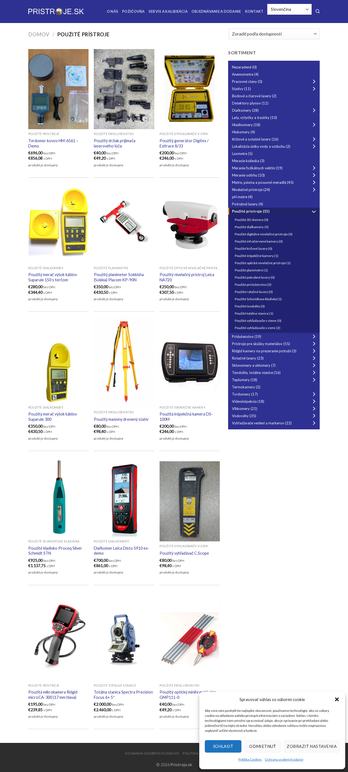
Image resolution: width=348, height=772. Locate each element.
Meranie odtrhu (274, 175)
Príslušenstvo (274, 336)
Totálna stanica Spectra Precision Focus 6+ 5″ (123, 695)
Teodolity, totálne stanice (274, 372)
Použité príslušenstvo (253, 284)
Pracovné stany (274, 81)
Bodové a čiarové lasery (254, 96)
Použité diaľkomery (252, 227)
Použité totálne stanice (254, 313)
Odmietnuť (262, 746)
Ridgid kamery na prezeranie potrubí (274, 351)
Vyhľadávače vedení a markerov (274, 423)
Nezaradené (244, 67)
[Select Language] (289, 9)
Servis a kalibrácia (168, 11)
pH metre (242, 197)
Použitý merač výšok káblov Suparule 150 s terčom (52, 277)
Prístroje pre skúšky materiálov (274, 343)
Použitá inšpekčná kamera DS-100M (186, 417)
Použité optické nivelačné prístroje (263, 263)
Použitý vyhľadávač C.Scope (184, 553)
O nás (112, 11)
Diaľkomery (274, 110)
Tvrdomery (274, 394)
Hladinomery (274, 125)
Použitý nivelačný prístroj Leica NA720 (187, 277)
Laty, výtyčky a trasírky (254, 117)
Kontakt (254, 11)
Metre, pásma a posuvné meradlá (274, 182)
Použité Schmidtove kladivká (258, 299)
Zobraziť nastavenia (312, 746)
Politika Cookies (250, 759)
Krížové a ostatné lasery (274, 139)
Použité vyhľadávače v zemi (257, 328)
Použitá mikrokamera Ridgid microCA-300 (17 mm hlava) (52, 695)
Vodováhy (274, 416)
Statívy (274, 88)
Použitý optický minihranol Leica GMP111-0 (188, 695)
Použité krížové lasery (253, 248)
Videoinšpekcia (274, 401)
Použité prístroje (274, 211)
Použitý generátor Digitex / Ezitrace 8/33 (184, 143)
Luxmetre (242, 153)
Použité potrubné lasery (255, 277)
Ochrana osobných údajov (284, 759)
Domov (39, 34)
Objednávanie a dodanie (216, 11)
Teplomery (274, 380)
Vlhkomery (274, 408)
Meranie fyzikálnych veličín (274, 168)
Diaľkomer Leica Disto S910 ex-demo (121, 551)
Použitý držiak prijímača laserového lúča (114, 143)
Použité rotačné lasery (254, 292)
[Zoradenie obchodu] (274, 34)
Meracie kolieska (248, 161)
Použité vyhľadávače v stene (258, 321)
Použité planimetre (251, 270)
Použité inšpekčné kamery (256, 256)
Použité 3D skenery (251, 220)
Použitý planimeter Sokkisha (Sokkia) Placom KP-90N (119, 277)
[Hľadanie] (318, 11)
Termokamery (246, 387)
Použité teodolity (250, 306)
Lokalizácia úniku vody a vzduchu (274, 146)
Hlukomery (243, 132)
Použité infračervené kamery (259, 241)
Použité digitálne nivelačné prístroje (263, 234)
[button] (337, 699)
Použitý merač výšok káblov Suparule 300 (52, 417)
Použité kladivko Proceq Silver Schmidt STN (55, 551)
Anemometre (245, 74)
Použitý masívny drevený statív (121, 419)
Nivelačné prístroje (274, 189)
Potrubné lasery (247, 204)
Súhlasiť (223, 746)
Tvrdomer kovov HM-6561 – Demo (53, 143)
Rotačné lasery (274, 358)
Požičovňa (133, 11)
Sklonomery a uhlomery (274, 365)
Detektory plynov (250, 103)
